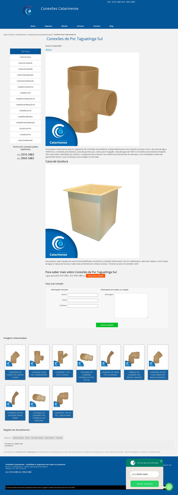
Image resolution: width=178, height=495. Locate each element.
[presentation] (81, 314)
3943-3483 (130, 2)
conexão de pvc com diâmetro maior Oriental (158, 374)
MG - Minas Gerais (37, 438)
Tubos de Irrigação (25, 140)
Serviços (80, 26)
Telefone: (78, 305)
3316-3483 (116, 2)
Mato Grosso (49, 438)
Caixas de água (25, 57)
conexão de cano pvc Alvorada (110, 373)
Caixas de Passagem (25, 69)
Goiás (27, 438)
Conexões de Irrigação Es (25, 105)
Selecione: (7, 438)
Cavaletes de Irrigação (25, 81)
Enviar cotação (107, 325)
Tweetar (48, 50)
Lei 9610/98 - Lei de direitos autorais (150, 452)
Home (32, 26)
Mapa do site (166, 465)
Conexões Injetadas (25, 117)
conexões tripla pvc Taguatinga (63, 414)
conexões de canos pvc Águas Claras (15, 374)
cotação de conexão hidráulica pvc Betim (86, 376)
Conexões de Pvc (25, 111)
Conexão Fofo (25, 93)
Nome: (79, 294)
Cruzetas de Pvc (25, 129)
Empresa (48, 26)
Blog (111, 26)
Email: (80, 300)
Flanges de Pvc (25, 135)
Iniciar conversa (145, 483)
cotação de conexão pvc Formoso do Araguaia (39, 417)
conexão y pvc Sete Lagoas (63, 373)
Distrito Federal (18, 438)
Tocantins (59, 438)
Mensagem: (126, 305)
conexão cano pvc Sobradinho (39, 373)
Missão (65, 26)
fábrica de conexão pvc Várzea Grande (134, 374)
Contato (96, 26)
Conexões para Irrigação (25, 123)
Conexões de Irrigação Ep (25, 99)
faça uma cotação (95, 276)
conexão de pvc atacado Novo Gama (15, 415)
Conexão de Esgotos (26, 87)
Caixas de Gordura (25, 63)
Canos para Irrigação (25, 75)
